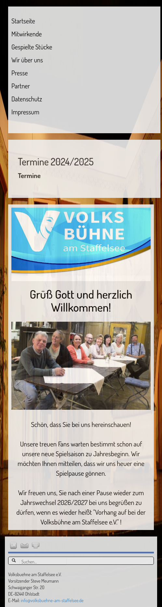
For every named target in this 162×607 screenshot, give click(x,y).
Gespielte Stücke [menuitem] (31, 47)
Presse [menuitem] (19, 73)
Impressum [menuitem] (25, 112)
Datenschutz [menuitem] (26, 99)
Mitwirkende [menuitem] (26, 34)
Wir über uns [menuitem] (27, 60)
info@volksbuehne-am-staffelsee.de (52, 600)
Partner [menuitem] (20, 86)
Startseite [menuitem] (23, 21)
